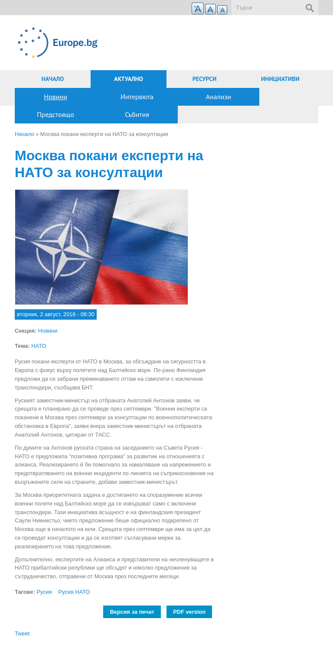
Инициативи (280, 79)
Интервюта (137, 96)
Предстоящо (55, 114)
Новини (55, 96)
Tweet (22, 633)
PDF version (189, 612)
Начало (53, 79)
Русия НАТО (74, 592)
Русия (44, 592)
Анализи (219, 96)
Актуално (128, 79)
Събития (137, 114)
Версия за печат (132, 612)
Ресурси (205, 79)
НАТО (38, 346)
